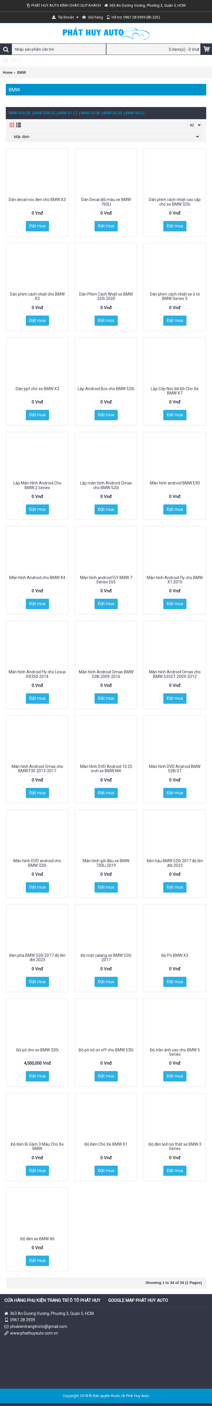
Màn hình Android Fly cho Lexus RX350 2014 (37, 674)
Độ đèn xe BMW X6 (37, 1239)
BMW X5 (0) (112, 113)
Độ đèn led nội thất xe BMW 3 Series (174, 1146)
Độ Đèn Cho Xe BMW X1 (106, 1144)
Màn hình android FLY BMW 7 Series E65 (106, 579)
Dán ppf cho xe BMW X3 (37, 388)
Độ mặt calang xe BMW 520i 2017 (106, 957)
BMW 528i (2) (44, 113)
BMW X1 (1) (68, 113)
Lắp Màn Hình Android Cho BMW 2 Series (37, 485)
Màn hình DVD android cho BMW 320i (37, 862)
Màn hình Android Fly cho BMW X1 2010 (175, 579)
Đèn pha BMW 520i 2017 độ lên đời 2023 (37, 957)
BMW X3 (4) (90, 113)
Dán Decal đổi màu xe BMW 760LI (106, 201)
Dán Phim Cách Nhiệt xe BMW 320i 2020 (106, 296)
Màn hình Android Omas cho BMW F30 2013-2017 (37, 768)
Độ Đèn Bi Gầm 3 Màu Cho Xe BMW (37, 1146)
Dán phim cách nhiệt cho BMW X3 (37, 296)
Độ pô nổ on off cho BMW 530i (106, 1050)
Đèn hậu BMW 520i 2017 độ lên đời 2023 (175, 862)
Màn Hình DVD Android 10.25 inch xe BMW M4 (106, 768)
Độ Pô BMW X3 (174, 955)
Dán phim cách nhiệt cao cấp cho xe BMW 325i (175, 201)
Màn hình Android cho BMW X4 (37, 577)
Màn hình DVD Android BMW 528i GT (174, 768)
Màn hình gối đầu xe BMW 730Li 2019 (106, 862)
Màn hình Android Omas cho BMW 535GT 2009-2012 (175, 674)
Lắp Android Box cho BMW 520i (106, 388)
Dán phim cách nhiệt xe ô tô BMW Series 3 (175, 296)
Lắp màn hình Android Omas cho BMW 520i (106, 485)
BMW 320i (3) (19, 113)
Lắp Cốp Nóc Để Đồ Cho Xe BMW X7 (175, 390)
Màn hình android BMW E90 (175, 483)
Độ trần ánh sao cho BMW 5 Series (175, 1052)
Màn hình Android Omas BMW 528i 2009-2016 (106, 674)
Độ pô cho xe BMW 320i (37, 1050)
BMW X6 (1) (135, 113)
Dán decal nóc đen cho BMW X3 (37, 199)
